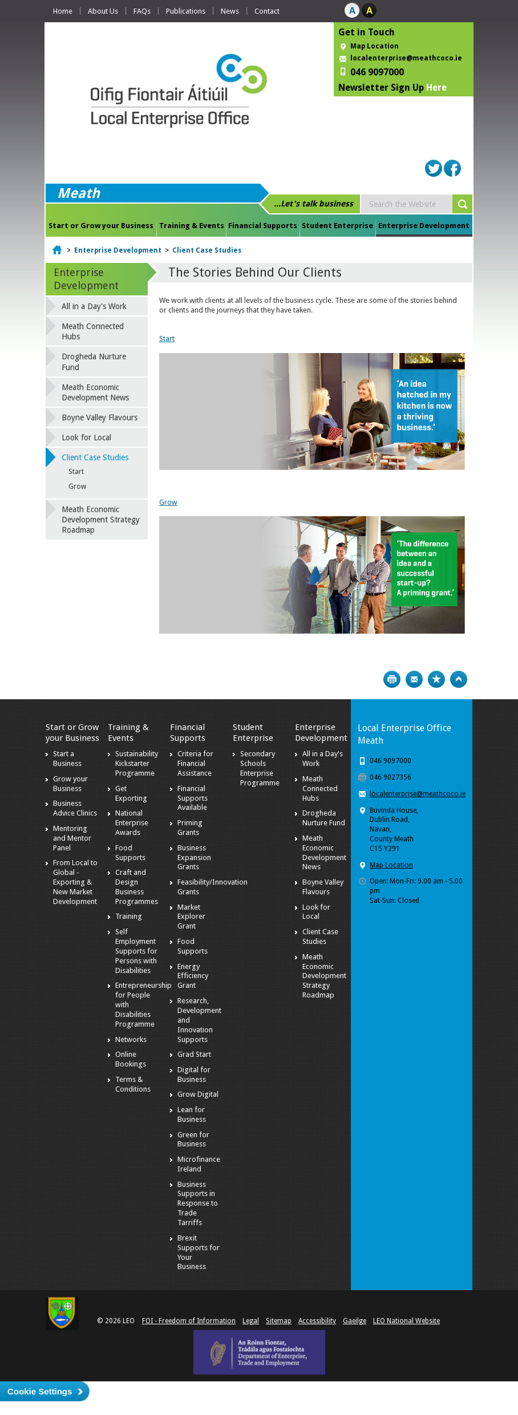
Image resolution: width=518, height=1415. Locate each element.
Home (62, 11)
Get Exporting (131, 793)
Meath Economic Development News (95, 392)
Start (167, 338)
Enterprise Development (424, 225)
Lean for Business (191, 1114)
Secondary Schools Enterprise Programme (260, 768)
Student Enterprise (337, 225)
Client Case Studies (206, 250)
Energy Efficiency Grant (192, 976)
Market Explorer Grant (191, 917)
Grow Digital (197, 1094)
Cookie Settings (39, 1391)
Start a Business (67, 758)
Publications (185, 11)
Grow (168, 502)
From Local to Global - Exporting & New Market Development (75, 882)
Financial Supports (262, 225)
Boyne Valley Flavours (99, 417)
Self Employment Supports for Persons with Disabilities (136, 951)
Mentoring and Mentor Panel (72, 838)
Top (458, 679)
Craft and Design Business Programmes (136, 887)
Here (436, 87)
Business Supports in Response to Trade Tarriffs (197, 1203)
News (230, 11)
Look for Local (86, 437)
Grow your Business (70, 784)
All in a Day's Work (94, 306)
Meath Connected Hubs (93, 331)
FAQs (142, 11)
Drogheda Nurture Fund (94, 361)
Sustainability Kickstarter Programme (136, 763)
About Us (103, 11)
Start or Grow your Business (100, 225)
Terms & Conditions (133, 1084)
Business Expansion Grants (194, 857)
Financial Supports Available (192, 798)
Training (128, 916)
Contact (267, 11)
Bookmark (436, 679)
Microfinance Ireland (198, 1164)
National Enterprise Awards (131, 823)
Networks (131, 1039)
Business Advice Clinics (75, 808)
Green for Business (193, 1139)
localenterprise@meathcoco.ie (406, 58)
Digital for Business (194, 1074)
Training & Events (191, 225)
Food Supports (130, 853)
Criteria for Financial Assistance (195, 763)
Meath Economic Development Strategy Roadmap (101, 519)
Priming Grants (190, 827)
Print (391, 679)
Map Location (374, 46)
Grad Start (194, 1054)
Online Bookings (130, 1059)
